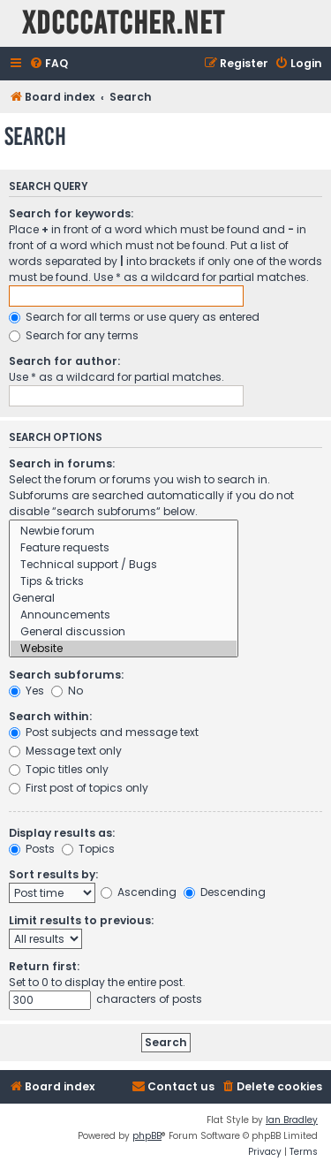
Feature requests (124, 548)
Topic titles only (59, 769)
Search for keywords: (71, 213)
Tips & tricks (124, 581)
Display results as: (62, 832)
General (124, 598)
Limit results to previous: (81, 920)
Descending (225, 892)
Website (124, 649)
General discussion (124, 632)
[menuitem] (48, 64)
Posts (32, 848)
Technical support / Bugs (124, 565)
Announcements (124, 615)
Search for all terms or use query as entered (134, 316)
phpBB (147, 1135)
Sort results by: (53, 874)
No (67, 690)
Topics (88, 848)
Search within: (50, 716)
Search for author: (64, 360)
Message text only (65, 750)
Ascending (139, 892)
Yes (26, 690)
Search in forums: (62, 463)
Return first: (44, 966)
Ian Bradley (292, 1120)
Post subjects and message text (104, 732)
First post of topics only (78, 787)
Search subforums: (66, 674)
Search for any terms (74, 335)
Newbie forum (124, 531)
